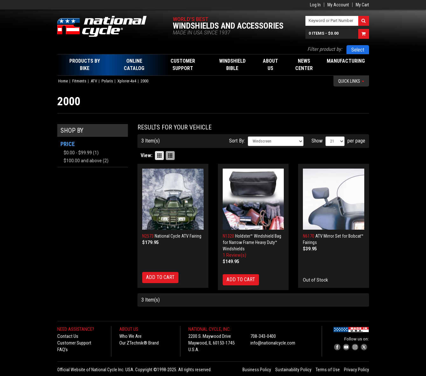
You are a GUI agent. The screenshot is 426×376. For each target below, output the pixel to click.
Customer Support (74, 343)
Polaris (107, 81)
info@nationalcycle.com (272, 343)
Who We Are (130, 336)
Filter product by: (324, 49)
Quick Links (351, 81)
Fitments (79, 81)
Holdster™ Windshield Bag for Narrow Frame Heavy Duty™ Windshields (252, 242)
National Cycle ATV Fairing (178, 236)
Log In (315, 4)
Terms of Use (328, 369)
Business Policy (256, 369)
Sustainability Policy (293, 369)
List (170, 155)
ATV (94, 81)
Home (63, 81)
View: (146, 155)
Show (317, 141)
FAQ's (62, 349)
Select (357, 50)
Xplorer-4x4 (126, 81)
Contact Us (67, 336)
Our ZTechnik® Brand (139, 343)
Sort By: (237, 141)
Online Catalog (134, 64)
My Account (338, 4)
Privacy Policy (356, 369)
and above (83, 160)
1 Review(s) (234, 255)
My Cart (362, 4)
